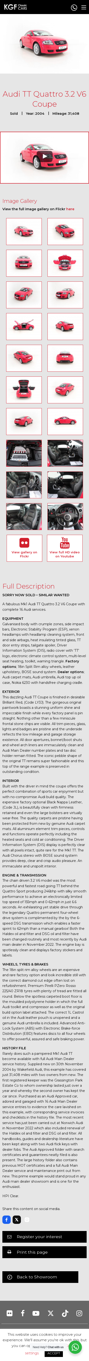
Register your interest (39, 1236)
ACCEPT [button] (53, 1353)
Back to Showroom (37, 1276)
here (70, 209)
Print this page (32, 1252)
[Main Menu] (83, 7)
